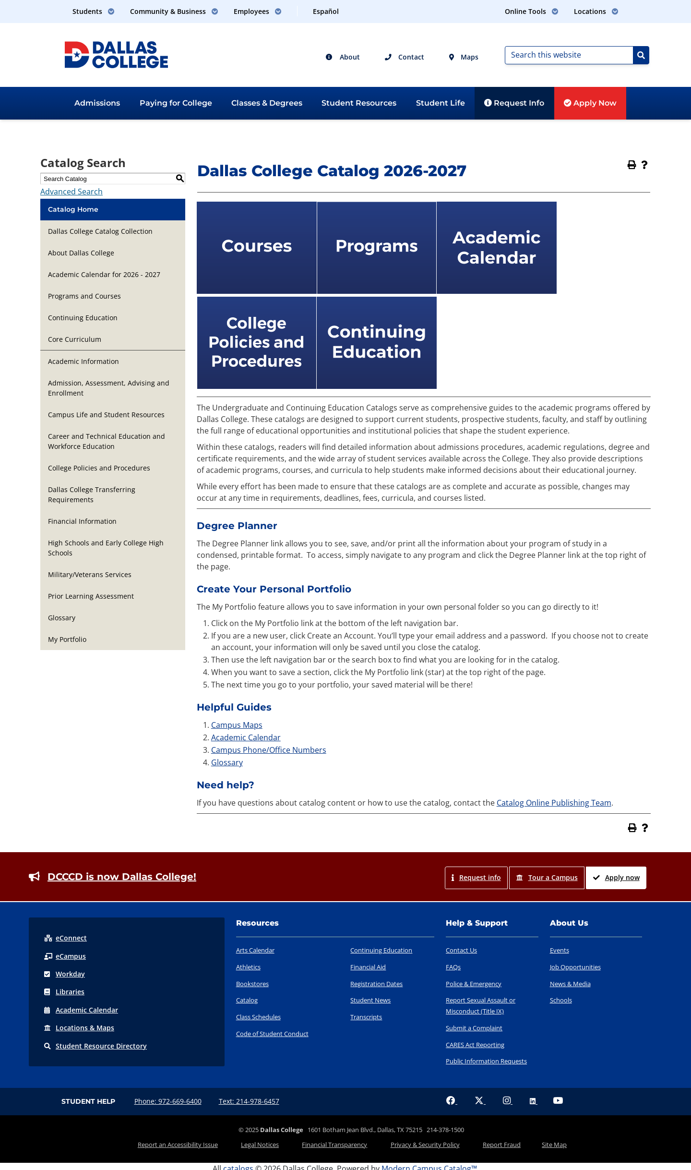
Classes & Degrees (266, 103)
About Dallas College (81, 252)
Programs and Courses (84, 296)
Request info (476, 877)
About (342, 56)
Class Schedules (258, 1017)
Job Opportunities (575, 967)
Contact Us (461, 950)
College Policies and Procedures (99, 467)
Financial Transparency (338, 1142)
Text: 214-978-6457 (249, 1101)
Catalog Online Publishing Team (554, 802)
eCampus (65, 955)
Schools (561, 1000)
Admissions (97, 103)
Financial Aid (368, 967)
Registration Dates (376, 983)
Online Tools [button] (532, 11)
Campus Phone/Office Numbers (268, 750)
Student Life (440, 103)
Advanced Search (71, 191)
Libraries (64, 991)
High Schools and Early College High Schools (106, 547)
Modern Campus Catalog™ (429, 1164)
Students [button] (93, 11)
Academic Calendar (246, 737)
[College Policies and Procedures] (257, 386)
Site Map (533, 1142)
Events (559, 950)
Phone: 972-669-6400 (168, 1101)
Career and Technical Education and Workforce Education (106, 441)
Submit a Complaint (474, 1028)
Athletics (248, 967)
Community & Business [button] (174, 11)
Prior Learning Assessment (91, 596)
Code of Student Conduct (272, 1033)
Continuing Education (83, 317)
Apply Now (590, 103)
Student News (370, 1000)
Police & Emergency (473, 983)
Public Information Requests (486, 1061)
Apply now (616, 877)
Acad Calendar (81, 1008)
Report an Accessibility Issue (198, 1142)
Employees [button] (258, 11)
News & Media (570, 983)
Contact (404, 56)
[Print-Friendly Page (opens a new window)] (632, 164)
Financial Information (82, 521)
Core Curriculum (74, 339)
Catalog (247, 1000)
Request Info (514, 103)
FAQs (453, 967)
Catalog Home (73, 209)
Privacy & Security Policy (420, 1142)
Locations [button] (596, 11)
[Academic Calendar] (497, 291)
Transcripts (366, 1017)
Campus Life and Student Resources (106, 414)
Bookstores (252, 983)
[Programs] (377, 291)
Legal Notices (272, 1142)
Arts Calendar (255, 950)
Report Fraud (489, 1142)
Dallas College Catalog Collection (100, 231)
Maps (463, 56)
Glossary (61, 617)
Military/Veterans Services (89, 574)
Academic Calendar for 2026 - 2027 (104, 274)
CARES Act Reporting (475, 1044)
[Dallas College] (116, 53)
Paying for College (176, 103)
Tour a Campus (546, 877)
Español (326, 11)
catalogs (238, 1164)
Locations (79, 1026)
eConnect (65, 937)
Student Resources (359, 103)
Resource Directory (95, 1044)
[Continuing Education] (377, 386)
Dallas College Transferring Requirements (91, 494)
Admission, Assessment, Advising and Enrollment (108, 388)
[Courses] (257, 291)
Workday (64, 973)
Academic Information (83, 361)
